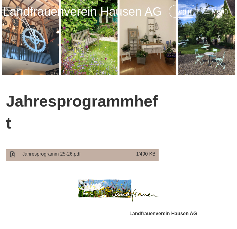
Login (183, 11)
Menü (216, 11)
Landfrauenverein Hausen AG (82, 11)
